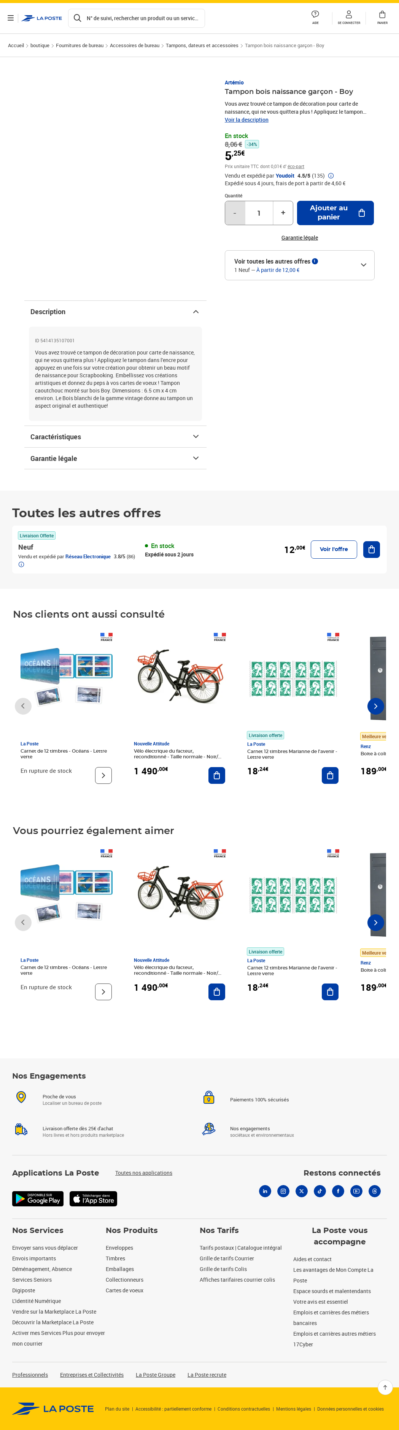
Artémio (234, 82)
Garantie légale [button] (299, 237)
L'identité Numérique (36, 1300)
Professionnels (30, 1374)
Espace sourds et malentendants (332, 1291)
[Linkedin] (265, 1191)
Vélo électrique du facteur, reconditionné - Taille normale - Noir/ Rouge (176, 757)
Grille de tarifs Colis (223, 1269)
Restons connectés (342, 1173)
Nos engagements (250, 1128)
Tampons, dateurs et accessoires (202, 45)
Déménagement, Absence (42, 1269)
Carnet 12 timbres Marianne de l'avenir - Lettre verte (292, 754)
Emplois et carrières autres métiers (334, 1333)
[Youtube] (356, 1191)
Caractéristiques (115, 436)
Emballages (120, 1269)
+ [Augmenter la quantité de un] (283, 213)
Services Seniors (32, 1279)
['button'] (41, 18)
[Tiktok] (320, 1191)
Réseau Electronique (88, 556)
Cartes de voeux (124, 1290)
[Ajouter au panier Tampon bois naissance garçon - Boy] (335, 213)
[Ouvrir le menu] (10, 18)
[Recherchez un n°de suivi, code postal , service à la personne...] (136, 18)
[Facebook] (338, 1191)
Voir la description (247, 119)
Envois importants (34, 1258)
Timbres (115, 1258)
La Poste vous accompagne (340, 1236)
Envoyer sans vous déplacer (45, 1247)
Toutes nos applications (143, 1172)
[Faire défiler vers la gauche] (23, 706)
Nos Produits (132, 1231)
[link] (53, 1409)
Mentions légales (293, 1409)
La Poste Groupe (155, 1374)
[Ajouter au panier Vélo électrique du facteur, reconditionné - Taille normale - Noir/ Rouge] (217, 775)
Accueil (16, 45)
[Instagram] (283, 1191)
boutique (39, 45)
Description (115, 311)
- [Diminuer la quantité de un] (234, 213)
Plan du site (117, 1409)
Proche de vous (59, 1096)
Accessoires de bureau (134, 45)
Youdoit (285, 175)
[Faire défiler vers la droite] (376, 706)
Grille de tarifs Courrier (227, 1258)
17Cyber (303, 1344)
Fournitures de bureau (79, 45)
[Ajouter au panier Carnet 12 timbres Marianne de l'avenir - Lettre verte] (330, 775)
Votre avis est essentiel (320, 1301)
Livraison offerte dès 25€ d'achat (78, 1128)
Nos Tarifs (219, 1231)
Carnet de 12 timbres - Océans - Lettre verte (64, 754)
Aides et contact (312, 1259)
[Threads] (375, 1191)
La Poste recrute (207, 1374)
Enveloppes (119, 1247)
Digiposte (23, 1290)
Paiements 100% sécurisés (259, 1099)
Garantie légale (115, 458)
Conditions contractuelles (244, 1409)
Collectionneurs (124, 1279)
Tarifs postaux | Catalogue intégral (241, 1247)
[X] (302, 1191)
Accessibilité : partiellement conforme (173, 1409)
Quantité (233, 195)
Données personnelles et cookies (350, 1409)
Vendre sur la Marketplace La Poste (54, 1311)
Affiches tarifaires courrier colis (237, 1279)
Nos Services (38, 1231)
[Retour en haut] (385, 1387)
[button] (349, 18)
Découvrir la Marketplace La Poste (53, 1322)
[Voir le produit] (103, 775)
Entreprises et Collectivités (92, 1374)
